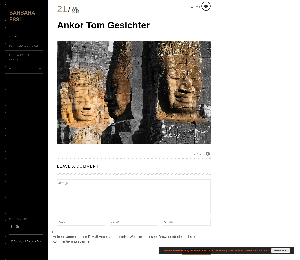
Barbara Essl (22, 16)
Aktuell (14, 36)
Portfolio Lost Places (24, 45)
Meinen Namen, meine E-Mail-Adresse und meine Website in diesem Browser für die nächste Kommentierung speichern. (123, 239)
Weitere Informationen (256, 250)
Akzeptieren (280, 250)
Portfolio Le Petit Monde (21, 57)
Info (12, 68)
